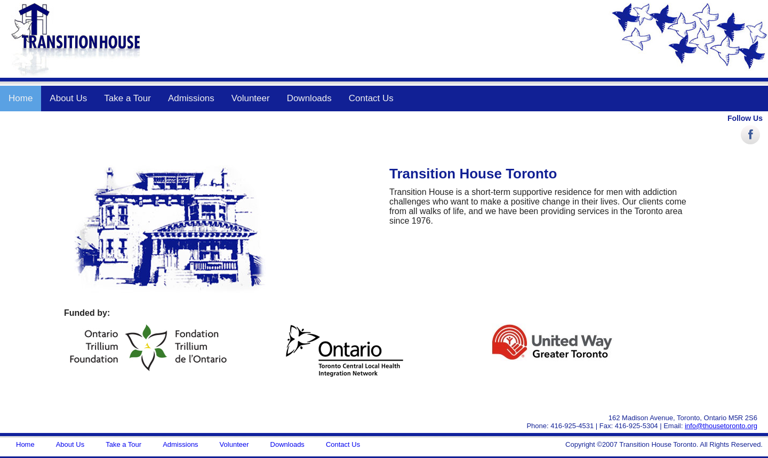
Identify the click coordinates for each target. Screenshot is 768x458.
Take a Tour (127, 98)
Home (21, 98)
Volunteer (250, 98)
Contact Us (371, 98)
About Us (68, 98)
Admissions (191, 98)
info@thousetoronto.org (721, 426)
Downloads (309, 98)
